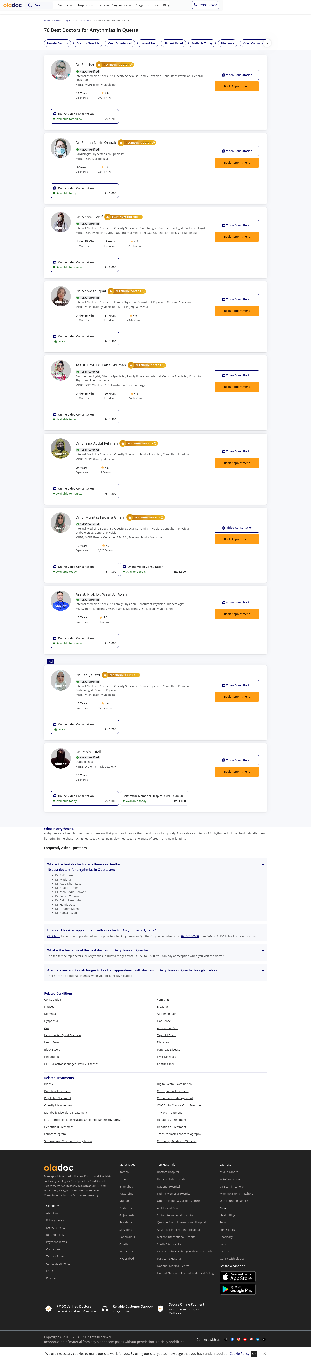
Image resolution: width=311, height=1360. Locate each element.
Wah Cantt (126, 1251)
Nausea (49, 1006)
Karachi (124, 1172)
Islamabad (126, 1186)
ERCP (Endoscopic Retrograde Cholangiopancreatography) (82, 1120)
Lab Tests (226, 1251)
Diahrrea (163, 1042)
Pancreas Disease (168, 1049)
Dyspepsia (51, 1021)
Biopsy (48, 1084)
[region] (171, 43)
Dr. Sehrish (105, 64)
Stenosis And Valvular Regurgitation (68, 1141)
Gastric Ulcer (165, 1064)
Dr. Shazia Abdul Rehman (117, 443)
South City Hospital (169, 1244)
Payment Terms (56, 1242)
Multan (124, 1201)
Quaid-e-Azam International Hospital (181, 1222)
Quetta (70, 20)
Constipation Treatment (173, 1091)
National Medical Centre (173, 1266)
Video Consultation (256, 43)
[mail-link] (251, 1339)
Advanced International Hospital (178, 1230)
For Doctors (227, 1230)
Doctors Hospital (168, 1172)
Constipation (52, 999)
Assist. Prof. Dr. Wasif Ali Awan (101, 594)
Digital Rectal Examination (174, 1084)
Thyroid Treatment (169, 1112)
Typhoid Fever (166, 1035)
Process (51, 1278)
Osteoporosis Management (175, 1098)
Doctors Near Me (87, 43)
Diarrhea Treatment (57, 1091)
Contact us (53, 1249)
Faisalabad (126, 1222)
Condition (83, 20)
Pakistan (58, 20)
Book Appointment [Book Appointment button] (237, 86)
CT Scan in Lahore (232, 1186)
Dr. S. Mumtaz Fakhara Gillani (120, 517)
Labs (223, 1244)
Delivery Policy (55, 1227)
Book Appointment (237, 539)
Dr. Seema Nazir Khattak (116, 142)
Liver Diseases (166, 1057)
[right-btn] (267, 43)
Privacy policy (55, 1220)
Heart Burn (51, 1042)
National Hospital (168, 1186)
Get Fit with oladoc (232, 1258)
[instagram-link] (238, 1339)
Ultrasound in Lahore (234, 1201)
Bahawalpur (127, 1237)
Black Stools (52, 1049)
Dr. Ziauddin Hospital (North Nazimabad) (184, 1251)
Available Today (202, 43)
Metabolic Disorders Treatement (65, 1112)
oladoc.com (105, 1342)
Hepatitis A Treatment (171, 1127)
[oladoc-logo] (14, 7)
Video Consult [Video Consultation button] (237, 74)
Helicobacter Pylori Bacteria (62, 1035)
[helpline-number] (292, 7)
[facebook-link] (232, 1339)
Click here (53, 936)
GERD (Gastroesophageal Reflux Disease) (71, 1064)
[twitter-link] (226, 1339)
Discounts (227, 43)
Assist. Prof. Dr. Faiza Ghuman (121, 365)
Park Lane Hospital (169, 1258)
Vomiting (163, 999)
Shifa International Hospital (175, 1215)
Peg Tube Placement (57, 1098)
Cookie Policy (239, 1353)
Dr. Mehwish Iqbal (111, 291)
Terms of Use (55, 1256)
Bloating (162, 1006)
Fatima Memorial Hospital (174, 1193)
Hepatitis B (51, 1057)
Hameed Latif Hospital (171, 1179)
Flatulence (164, 1021)
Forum (224, 1222)
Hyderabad (126, 1258)
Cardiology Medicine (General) (177, 1141)
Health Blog (227, 1215)
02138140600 (190, 936)
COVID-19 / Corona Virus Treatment (180, 1105)
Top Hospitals (166, 1164)
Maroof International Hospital (176, 1237)
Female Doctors (57, 43)
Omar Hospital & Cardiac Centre (178, 1201)
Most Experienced (120, 43)
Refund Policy (55, 1235)
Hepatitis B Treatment (58, 1127)
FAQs (49, 1271)
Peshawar (125, 1208)
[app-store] (238, 1277)
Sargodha (125, 1230)
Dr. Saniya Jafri (108, 675)
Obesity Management (58, 1105)
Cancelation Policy (58, 1263)
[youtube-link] (245, 1339)
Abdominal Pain (167, 1028)
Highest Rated (173, 43)
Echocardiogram (55, 1134)
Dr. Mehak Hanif (109, 217)
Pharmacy (226, 1237)
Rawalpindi (126, 1193)
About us (52, 1213)
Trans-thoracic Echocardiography (179, 1134)
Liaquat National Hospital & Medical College (186, 1273)
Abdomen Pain (167, 1014)
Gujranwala (127, 1215)
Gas (46, 1028)
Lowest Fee (148, 43)
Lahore (124, 1179)
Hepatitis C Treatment (171, 1120)
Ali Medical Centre (169, 1208)
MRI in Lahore (229, 1172)
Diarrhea (50, 1014)
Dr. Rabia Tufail (88, 752)
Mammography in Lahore (236, 1193)
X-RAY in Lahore (230, 1179)
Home (47, 20)
